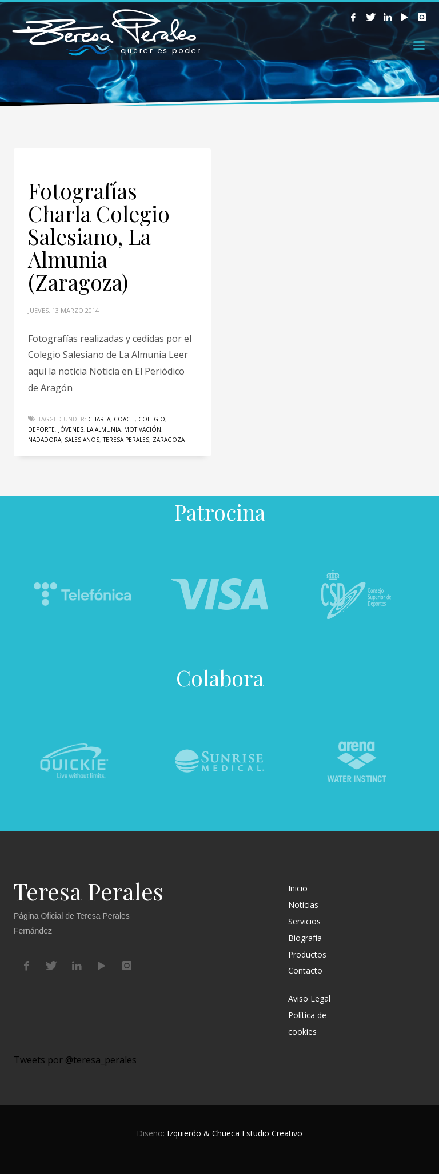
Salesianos (82, 440)
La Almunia (104, 429)
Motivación (142, 429)
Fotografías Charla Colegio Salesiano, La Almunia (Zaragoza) (99, 236)
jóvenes (70, 429)
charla (99, 419)
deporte (41, 429)
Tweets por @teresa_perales (75, 1060)
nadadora (44, 440)
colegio (151, 419)
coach (124, 419)
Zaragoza (169, 440)
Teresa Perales (126, 440)
